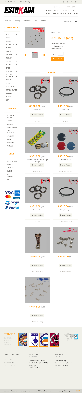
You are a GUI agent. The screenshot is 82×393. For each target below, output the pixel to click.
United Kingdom (10, 175)
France (9, 171)
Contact (43, 21)
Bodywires (10, 44)
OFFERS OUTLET (11, 90)
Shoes (8, 61)
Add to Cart (57, 59)
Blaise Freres (12, 127)
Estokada (10, 136)
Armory (9, 93)
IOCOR (78, 391)
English (59, 7)
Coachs (9, 71)
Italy (8, 180)
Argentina (11, 168)
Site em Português (10, 366)
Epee (8, 38)
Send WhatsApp (25, 2)
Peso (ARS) (71, 7)
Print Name (10, 87)
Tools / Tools (37, 171)
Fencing (17, 21)
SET (7, 100)
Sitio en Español (9, 362)
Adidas (9, 121)
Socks (8, 65)
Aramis (9, 97)
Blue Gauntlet (10, 132)
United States (12, 161)
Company (26, 21)
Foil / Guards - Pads (65, 171)
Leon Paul (10, 143)
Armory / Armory (65, 271)
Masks (8, 48)
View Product (37, 115)
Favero (9, 139)
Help (35, 21)
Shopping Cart (68, 10)
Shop (8, 83)
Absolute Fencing (10, 116)
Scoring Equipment (10, 75)
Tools (8, 80)
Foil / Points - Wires (65, 221)
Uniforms (9, 55)
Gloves (9, 58)
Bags (8, 68)
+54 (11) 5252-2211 (10, 2)
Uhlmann (10, 146)
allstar (10, 124)
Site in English (8, 359)
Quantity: (54, 54)
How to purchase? (52, 10)
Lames (8, 51)
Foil (7, 34)
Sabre (8, 41)
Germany (10, 164)
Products (7, 21)
